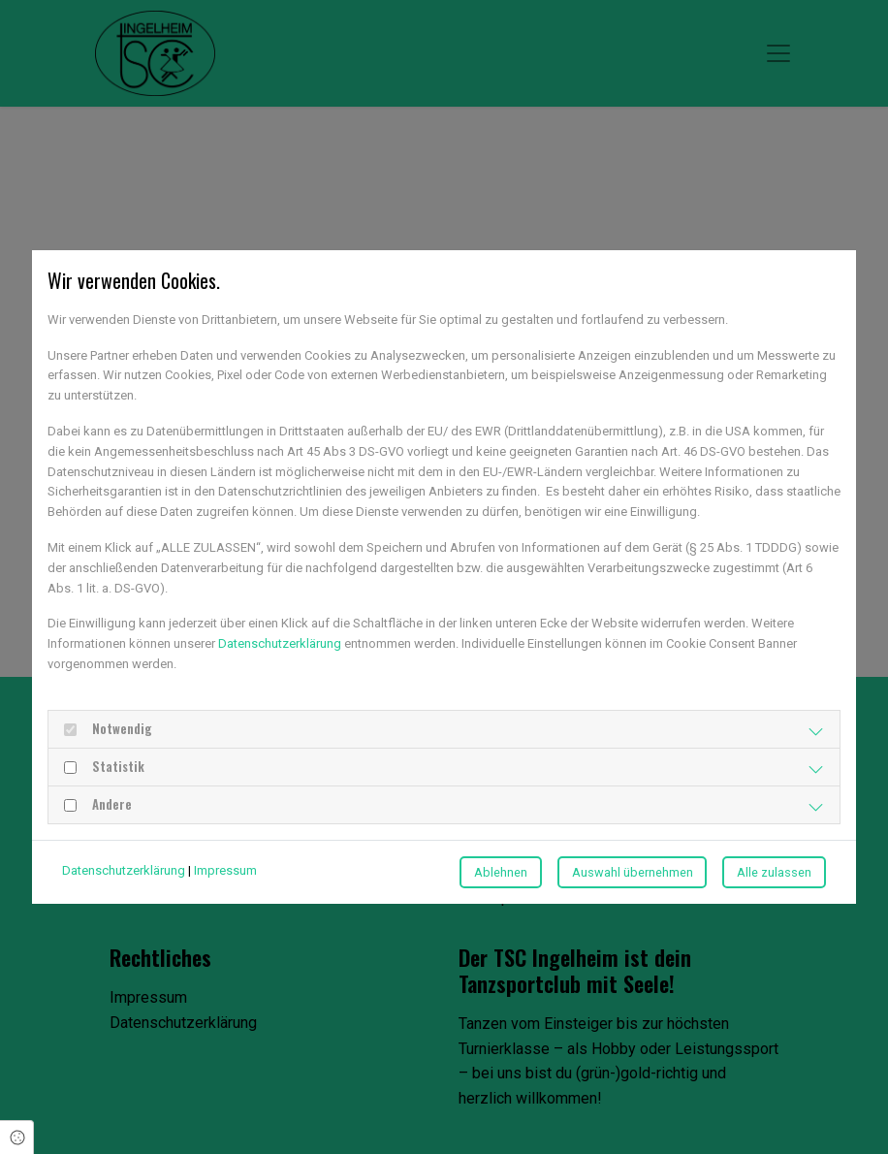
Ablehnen (500, 872)
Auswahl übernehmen (632, 872)
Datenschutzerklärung (279, 643)
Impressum (225, 870)
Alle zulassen (774, 872)
